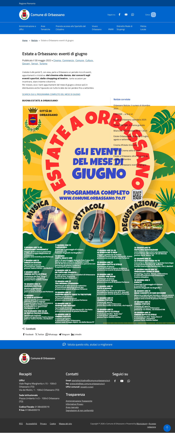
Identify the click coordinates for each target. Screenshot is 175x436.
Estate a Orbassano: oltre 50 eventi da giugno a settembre (131, 157)
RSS (21, 423)
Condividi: (29, 329)
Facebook (28, 334)
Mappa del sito (65, 423)
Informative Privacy (74, 404)
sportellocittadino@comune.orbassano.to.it (91, 380)
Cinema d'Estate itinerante (126, 145)
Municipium (142, 423)
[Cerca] (153, 14)
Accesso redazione (151, 425)
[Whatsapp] (129, 14)
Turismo (43, 63)
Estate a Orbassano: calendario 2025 (130, 119)
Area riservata (72, 407)
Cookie (53, 423)
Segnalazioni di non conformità (79, 410)
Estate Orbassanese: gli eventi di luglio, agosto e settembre (131, 138)
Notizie (34, 40)
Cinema (57, 60)
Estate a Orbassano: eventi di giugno (130, 164)
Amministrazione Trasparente (79, 400)
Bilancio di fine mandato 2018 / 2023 (130, 130)
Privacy (43, 423)
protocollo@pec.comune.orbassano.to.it (87, 383)
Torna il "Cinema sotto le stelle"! (128, 150)
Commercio (68, 60)
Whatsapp (51, 334)
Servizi (34, 63)
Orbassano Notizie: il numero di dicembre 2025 (132, 107)
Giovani (26, 63)
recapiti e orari (86, 386)
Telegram (64, 334)
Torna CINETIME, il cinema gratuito (129, 125)
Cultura (89, 60)
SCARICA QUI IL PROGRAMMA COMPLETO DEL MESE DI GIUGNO (51, 94)
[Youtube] (122, 14)
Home (25, 40)
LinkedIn (76, 334)
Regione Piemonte (27, 3)
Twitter (39, 334)
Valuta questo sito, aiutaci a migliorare (87, 344)
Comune (80, 60)
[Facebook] (116, 14)
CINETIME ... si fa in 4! (123, 114)
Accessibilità (31, 423)
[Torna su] (167, 428)
